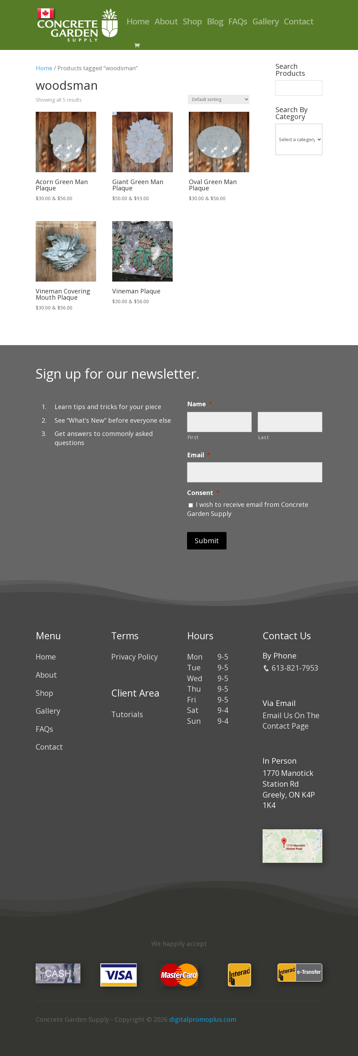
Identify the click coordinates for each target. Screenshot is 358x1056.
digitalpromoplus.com (202, 1019)
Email (198, 455)
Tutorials (127, 714)
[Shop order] (218, 99)
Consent (203, 493)
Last (263, 437)
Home (138, 23)
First (193, 437)
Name (199, 404)
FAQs (237, 23)
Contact (298, 23)
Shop (192, 23)
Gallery (265, 23)
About (166, 23)
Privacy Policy (134, 657)
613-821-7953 (290, 668)
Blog (215, 23)
